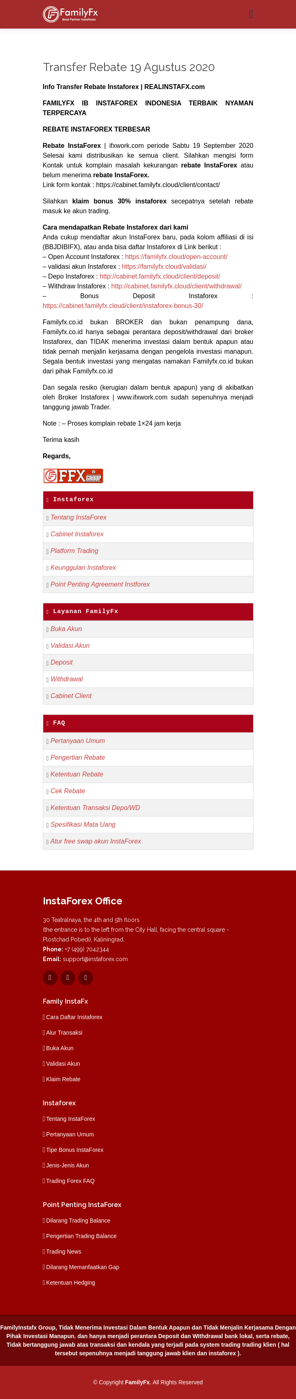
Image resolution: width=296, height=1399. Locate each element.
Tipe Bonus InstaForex (74, 1150)
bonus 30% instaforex (130, 201)
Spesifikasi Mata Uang (83, 824)
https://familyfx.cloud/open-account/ (176, 256)
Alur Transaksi (64, 1032)
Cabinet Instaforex (77, 534)
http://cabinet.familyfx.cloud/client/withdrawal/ (176, 286)
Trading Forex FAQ (70, 1181)
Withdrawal (67, 679)
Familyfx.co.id (63, 322)
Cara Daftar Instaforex (74, 1017)
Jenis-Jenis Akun (67, 1165)
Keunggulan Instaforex (83, 567)
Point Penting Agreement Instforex (100, 584)
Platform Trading (74, 550)
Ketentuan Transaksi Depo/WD (95, 807)
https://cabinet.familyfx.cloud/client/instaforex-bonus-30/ (123, 305)
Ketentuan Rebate (77, 774)
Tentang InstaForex (79, 517)
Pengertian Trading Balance (81, 1236)
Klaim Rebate (63, 1079)
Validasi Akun (70, 645)
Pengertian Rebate (78, 757)
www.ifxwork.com (143, 397)
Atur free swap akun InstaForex (95, 841)
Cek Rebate (68, 791)
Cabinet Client (71, 695)
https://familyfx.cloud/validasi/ (164, 266)
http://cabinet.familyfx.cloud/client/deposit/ (160, 276)
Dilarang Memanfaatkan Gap (82, 1267)
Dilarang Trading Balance (78, 1220)
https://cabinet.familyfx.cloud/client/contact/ (158, 184)
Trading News (63, 1251)
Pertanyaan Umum (78, 740)
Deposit (62, 662)
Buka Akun (66, 628)
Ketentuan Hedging (70, 1282)
